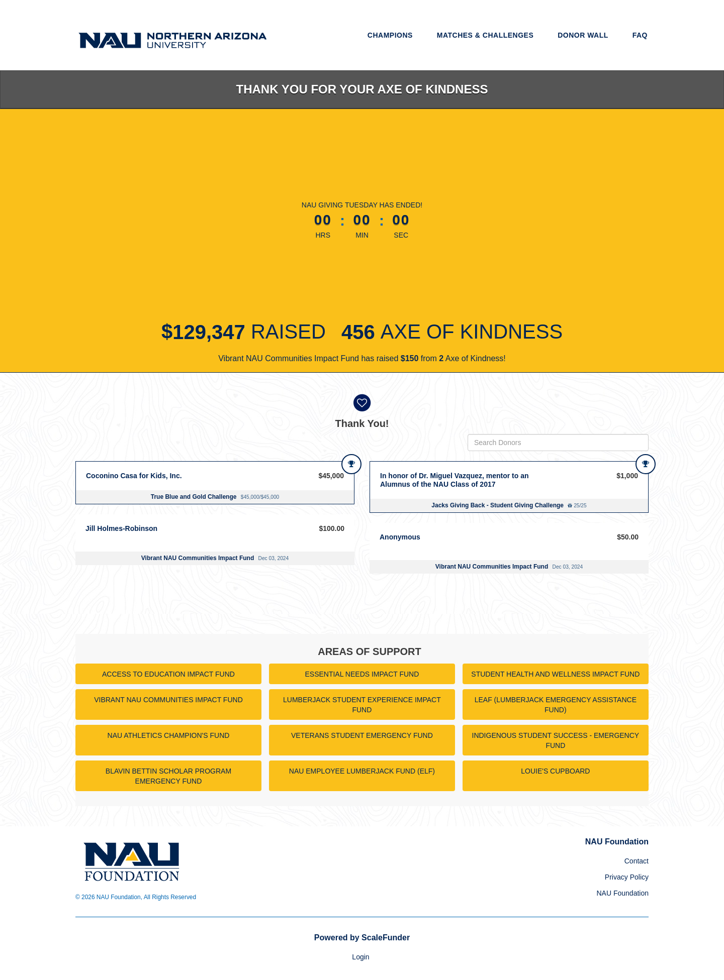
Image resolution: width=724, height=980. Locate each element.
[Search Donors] (558, 442)
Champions (390, 35)
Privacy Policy (627, 877)
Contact (636, 861)
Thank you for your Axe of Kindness (362, 89)
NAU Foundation (622, 893)
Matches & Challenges (485, 35)
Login (360, 957)
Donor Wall (583, 35)
